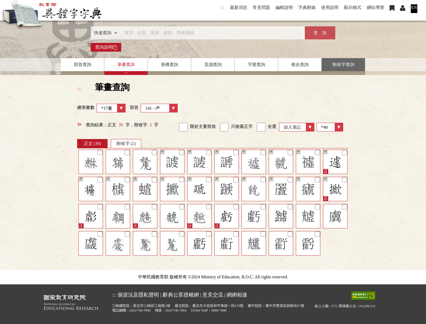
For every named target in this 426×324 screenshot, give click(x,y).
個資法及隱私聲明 (138, 295)
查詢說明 (106, 47)
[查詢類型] (104, 32)
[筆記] (100, 152)
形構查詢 (169, 64)
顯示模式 (352, 7)
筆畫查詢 (126, 64)
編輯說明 (284, 7)
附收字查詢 (343, 64)
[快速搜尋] (211, 32)
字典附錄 (307, 7)
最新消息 (238, 7)
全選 (266, 127)
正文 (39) (92, 143)
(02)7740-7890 (140, 310)
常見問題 (261, 7)
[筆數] (330, 127)
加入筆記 (292, 127)
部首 (154, 108)
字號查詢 (256, 64)
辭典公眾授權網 (181, 295)
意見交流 (212, 295)
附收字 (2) (126, 143)
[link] (183, 127)
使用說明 (330, 7)
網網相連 (237, 295)
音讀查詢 (213, 64)
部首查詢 (82, 64)
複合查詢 (300, 64)
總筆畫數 (101, 108)
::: (222, 7)
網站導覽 (375, 7)
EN (414, 7)
